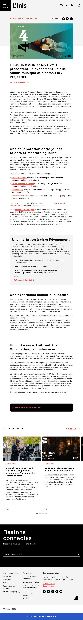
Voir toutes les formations (20, 177)
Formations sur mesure (18, 183)
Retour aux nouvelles (25, 18)
